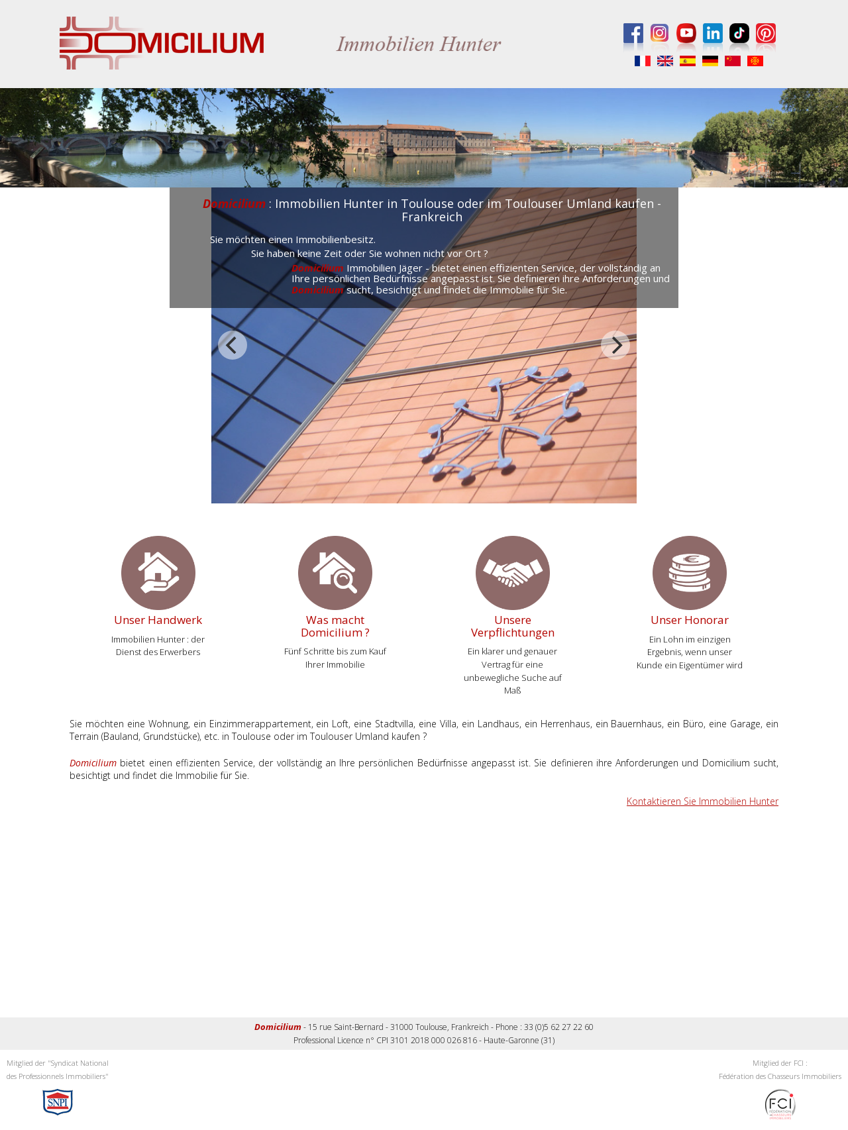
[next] (615, 345)
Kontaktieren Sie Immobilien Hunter (702, 801)
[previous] (232, 345)
